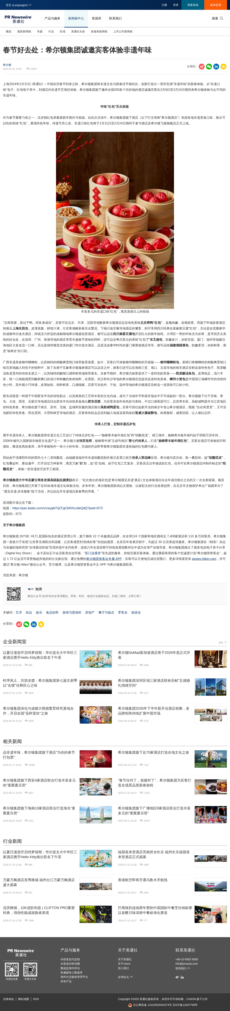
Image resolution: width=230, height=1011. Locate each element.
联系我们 (115, 18)
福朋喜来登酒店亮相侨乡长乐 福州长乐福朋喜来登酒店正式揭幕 (154, 854)
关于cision (124, 963)
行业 (51, 31)
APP (118, 559)
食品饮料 (52, 612)
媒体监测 (215, 4)
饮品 (29, 612)
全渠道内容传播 (70, 963)
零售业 (122, 612)
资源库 (96, 18)
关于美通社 (128, 950)
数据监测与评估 (70, 968)
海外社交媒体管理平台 (74, 976)
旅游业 (136, 612)
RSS (36, 999)
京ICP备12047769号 (185, 1004)
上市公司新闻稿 (122, 31)
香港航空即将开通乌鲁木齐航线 (142, 880)
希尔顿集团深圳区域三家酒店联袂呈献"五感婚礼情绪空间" (154, 683)
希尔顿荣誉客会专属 (100, 559)
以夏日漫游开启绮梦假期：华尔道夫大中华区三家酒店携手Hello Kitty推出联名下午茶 (40, 655)
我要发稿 (192, 4)
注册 (164, 4)
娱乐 (39, 612)
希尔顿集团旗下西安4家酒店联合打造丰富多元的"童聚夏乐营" (39, 782)
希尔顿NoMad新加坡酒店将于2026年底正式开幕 (154, 655)
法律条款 (8, 999)
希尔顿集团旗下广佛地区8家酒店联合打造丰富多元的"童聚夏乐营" (154, 810)
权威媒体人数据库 (72, 972)
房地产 (90, 612)
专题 (39, 31)
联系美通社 (185, 950)
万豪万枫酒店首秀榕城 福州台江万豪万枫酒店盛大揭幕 (39, 882)
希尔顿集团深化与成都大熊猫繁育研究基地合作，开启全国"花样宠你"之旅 (38, 710)
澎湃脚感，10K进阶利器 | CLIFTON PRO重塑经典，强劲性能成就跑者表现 (39, 910)
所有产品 (66, 981)
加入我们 (123, 968)
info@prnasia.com (187, 963)
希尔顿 (7, 64)
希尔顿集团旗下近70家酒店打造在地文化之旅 (153, 752)
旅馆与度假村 (72, 612)
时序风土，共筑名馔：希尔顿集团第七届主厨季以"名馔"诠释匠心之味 (40, 683)
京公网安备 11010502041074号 (150, 1004)
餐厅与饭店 (106, 612)
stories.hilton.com (204, 559)
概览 (8, 31)
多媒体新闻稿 (99, 31)
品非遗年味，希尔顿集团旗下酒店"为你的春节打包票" (39, 754)
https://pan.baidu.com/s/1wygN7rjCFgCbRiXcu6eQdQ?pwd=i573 (57, 508)
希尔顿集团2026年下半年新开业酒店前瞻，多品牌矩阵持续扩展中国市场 (154, 710)
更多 (223, 642)
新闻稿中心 (76, 18)
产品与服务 (52, 18)
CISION (191, 999)
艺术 (19, 612)
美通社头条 (78, 31)
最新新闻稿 (24, 31)
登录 (175, 4)
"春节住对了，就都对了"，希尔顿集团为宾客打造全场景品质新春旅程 (154, 782)
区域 (62, 31)
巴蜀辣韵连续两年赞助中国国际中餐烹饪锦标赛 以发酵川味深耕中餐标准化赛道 (155, 910)
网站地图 (23, 999)
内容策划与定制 (70, 959)
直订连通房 (93, 553)
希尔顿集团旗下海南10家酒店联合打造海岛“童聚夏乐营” (39, 810)
